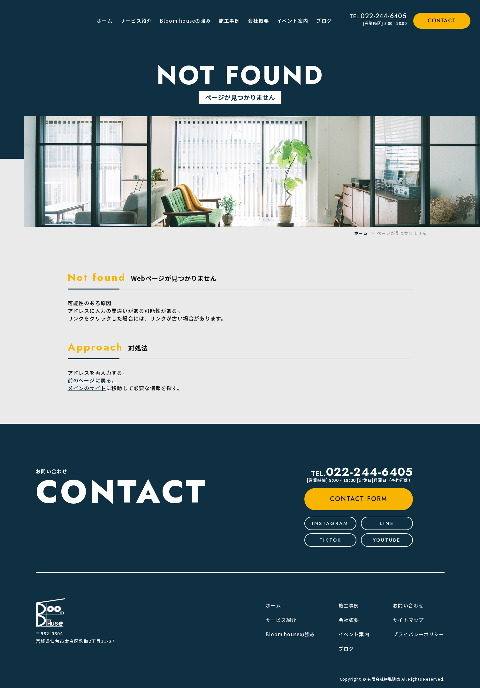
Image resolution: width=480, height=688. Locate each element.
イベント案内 (293, 20)
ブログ (324, 20)
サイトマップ (408, 619)
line (387, 523)
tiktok (330, 540)
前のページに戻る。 (92, 380)
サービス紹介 (136, 20)
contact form (358, 499)
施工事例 (229, 20)
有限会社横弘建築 (383, 679)
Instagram (330, 523)
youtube (387, 540)
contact (442, 20)
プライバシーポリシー (418, 634)
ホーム (105, 20)
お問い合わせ (408, 605)
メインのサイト (87, 388)
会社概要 (258, 20)
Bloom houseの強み (185, 20)
